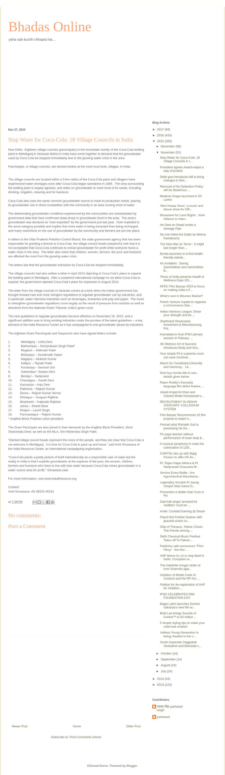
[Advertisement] (76, 85)
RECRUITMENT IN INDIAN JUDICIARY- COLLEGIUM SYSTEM (179, 405)
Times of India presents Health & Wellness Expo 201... (182, 278)
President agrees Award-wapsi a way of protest (181, 169)
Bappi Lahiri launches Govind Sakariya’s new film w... (179, 605)
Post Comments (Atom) (85, 737)
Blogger (132, 765)
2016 (161, 135)
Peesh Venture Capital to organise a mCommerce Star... (183, 303)
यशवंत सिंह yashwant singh (170, 708)
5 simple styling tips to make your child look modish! (182, 624)
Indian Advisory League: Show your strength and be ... (180, 313)
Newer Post (19, 726)
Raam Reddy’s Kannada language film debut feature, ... (182, 384)
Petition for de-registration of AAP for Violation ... (182, 586)
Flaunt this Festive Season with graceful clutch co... (181, 519)
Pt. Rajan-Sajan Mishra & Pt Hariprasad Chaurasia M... (179, 465)
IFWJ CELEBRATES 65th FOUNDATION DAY (177, 596)
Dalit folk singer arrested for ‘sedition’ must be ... (178, 503)
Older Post (133, 726)
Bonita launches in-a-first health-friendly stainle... (181, 255)
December (168, 146)
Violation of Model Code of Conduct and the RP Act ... (179, 576)
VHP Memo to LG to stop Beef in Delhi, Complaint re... (182, 557)
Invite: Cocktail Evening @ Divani (182, 511)
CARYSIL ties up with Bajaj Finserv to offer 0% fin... (178, 455)
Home (77, 726)
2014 (161, 679)
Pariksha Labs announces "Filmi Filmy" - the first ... (181, 548)
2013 (161, 684)
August (166, 665)
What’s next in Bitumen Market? (181, 296)
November (168, 152)
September (168, 659)
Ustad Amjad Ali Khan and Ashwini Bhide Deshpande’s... (182, 394)
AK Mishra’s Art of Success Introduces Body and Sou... (180, 345)
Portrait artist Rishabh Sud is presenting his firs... (179, 426)
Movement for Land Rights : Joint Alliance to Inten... (182, 217)
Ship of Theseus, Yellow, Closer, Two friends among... (181, 528)
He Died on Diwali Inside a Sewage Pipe (177, 226)
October (166, 653)
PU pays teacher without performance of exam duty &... (182, 436)
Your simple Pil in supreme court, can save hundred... (182, 355)
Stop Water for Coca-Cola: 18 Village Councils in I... (180, 159)
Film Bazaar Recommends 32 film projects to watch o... (183, 416)
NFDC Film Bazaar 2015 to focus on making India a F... (182, 288)
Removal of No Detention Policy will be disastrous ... (181, 188)
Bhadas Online (49, 26)
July (164, 671)
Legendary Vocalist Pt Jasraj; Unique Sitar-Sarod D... (179, 484)
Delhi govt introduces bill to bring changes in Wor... (182, 178)
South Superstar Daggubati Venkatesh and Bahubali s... (180, 644)
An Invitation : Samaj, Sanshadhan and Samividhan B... (181, 267)
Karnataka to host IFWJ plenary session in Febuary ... (181, 336)
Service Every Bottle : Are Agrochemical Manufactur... (180, 474)
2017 (161, 129)
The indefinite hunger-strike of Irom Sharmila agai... (180, 567)
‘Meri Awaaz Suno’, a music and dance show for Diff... (181, 207)
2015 (161, 141)
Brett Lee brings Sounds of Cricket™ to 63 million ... (178, 615)
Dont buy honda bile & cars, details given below (178, 374)
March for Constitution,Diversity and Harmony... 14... (181, 365)
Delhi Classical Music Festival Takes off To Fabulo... (180, 538)
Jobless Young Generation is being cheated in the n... (179, 634)
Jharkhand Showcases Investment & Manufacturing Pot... (180, 324)
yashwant (163, 717)
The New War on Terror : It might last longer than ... (182, 246)
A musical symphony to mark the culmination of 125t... (182, 445)
